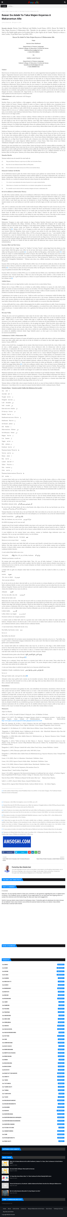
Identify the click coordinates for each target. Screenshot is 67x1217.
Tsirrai (34, 1090)
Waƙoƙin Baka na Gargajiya (34, 1117)
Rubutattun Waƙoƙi (34, 1073)
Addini (34, 971)
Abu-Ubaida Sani (7, 22)
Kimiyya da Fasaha (34, 1053)
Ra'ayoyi (34, 1070)
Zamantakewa (34, 1131)
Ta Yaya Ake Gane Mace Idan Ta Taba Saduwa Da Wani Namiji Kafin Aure (30, 1176)
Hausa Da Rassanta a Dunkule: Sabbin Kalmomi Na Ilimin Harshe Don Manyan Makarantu (35, 1183)
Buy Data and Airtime (8, 1211)
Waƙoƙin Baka (34, 1114)
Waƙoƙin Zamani (34, 1124)
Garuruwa (34, 1015)
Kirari (34, 1059)
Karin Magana (34, 1049)
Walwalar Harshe (34, 1100)
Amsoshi (12, 1214)
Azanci (34, 985)
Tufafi (34, 1097)
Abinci (34, 964)
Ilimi (34, 1039)
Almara (34, 978)
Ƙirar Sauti (34, 1141)
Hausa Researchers (34, 1032)
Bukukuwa (34, 998)
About (9, 1208)
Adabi (7, 11)
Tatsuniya (34, 1083)
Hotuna (34, 1036)
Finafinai (34, 1012)
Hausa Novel (34, 1029)
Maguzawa (34, 1066)
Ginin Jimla (34, 1022)
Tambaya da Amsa (58, 1208)
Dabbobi (34, 1005)
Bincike (34, 995)
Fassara (34, 1008)
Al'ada (34, 974)
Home (3, 11)
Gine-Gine (34, 1019)
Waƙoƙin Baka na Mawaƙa (34, 1121)
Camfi (34, 1002)
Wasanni (34, 1107)
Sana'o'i (34, 1076)
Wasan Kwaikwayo (34, 1104)
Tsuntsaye (34, 1093)
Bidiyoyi (34, 991)
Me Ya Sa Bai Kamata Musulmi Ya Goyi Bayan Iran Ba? (25, 1191)
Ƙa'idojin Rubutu (34, 1138)
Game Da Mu (16, 1208)
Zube (34, 1134)
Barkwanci (34, 988)
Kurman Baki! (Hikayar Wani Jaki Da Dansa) (22, 1169)
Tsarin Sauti (34, 1087)
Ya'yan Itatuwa (34, 1127)
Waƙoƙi (34, 1110)
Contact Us (23, 1208)
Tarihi (34, 1080)
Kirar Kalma (34, 1056)
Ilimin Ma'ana (34, 1042)
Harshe (34, 1025)
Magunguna (34, 1063)
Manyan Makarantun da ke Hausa (36, 1208)
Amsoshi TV (34, 981)
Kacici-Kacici (34, 1046)
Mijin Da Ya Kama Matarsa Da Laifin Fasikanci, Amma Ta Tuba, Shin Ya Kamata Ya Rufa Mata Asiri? (36, 1162)
